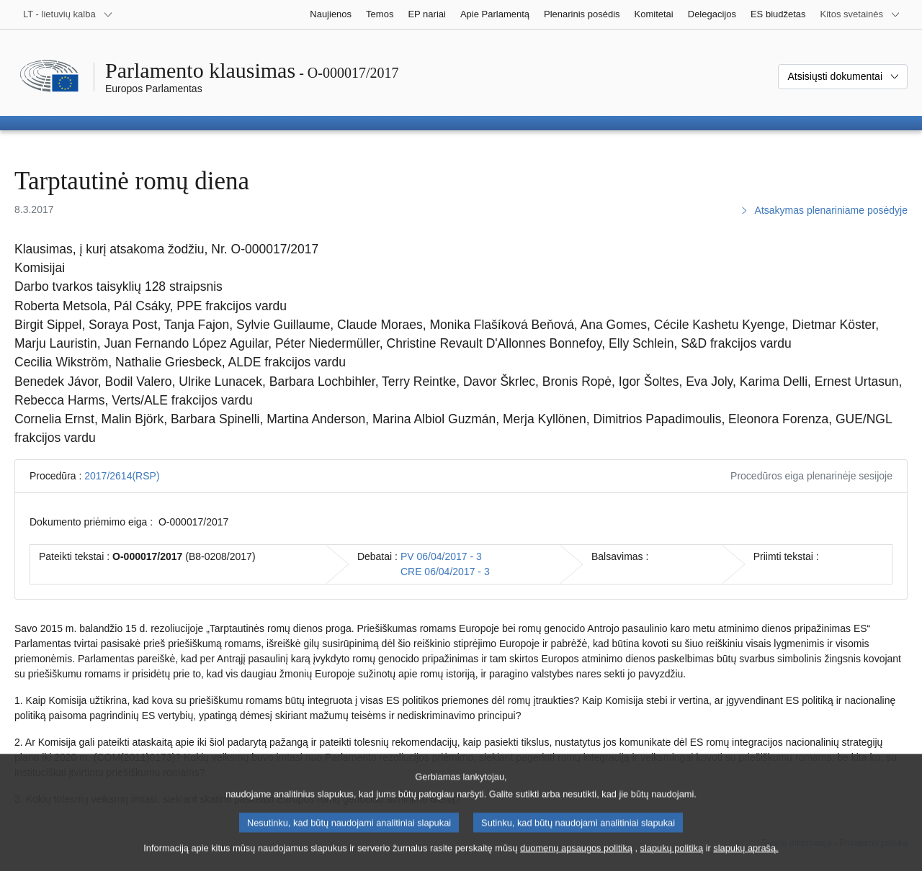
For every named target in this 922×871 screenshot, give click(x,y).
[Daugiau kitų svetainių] (860, 14)
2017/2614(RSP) (121, 476)
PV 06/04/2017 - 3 (441, 556)
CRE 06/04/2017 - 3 (445, 571)
